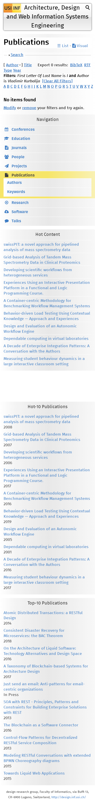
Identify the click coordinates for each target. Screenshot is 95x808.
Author (12, 65)
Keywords (16, 192)
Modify (10, 108)
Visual (80, 46)
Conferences (23, 130)
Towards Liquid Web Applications (34, 773)
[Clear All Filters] (57, 81)
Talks (16, 221)
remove (29, 108)
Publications (23, 175)
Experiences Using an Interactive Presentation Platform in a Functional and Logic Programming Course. (47, 288)
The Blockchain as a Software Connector (41, 725)
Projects (19, 166)
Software (20, 212)
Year (17, 71)
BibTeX (76, 65)
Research (20, 203)
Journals (19, 148)
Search (17, 55)
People (18, 157)
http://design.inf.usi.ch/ (68, 797)
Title (28, 65)
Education (21, 139)
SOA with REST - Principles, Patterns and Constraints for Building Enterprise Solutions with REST (45, 707)
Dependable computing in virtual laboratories (46, 339)
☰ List (63, 46)
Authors (14, 183)
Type (8, 71)
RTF (87, 65)
